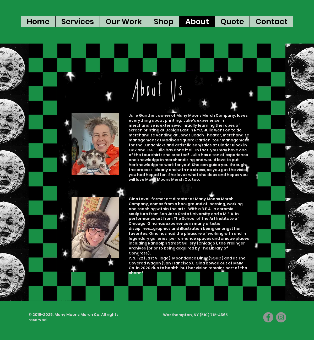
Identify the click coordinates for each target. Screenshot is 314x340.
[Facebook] (268, 317)
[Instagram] (281, 317)
